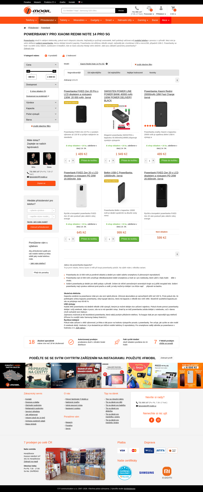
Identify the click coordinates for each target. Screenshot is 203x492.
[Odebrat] (94, 64)
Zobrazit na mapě (31, 461)
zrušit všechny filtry (41, 126)
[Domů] (24, 27)
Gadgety (95, 20)
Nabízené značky (72, 402)
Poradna (27, 2)
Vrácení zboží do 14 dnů (35, 418)
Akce (165, 20)
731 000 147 (40, 173)
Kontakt (72, 2)
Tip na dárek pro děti (114, 402)
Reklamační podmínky (34, 408)
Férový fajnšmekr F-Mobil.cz (77, 399)
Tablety (64, 20)
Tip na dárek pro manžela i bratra (112, 421)
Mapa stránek (30, 424)
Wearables (79, 20)
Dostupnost (31, 84)
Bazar (155, 20)
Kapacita (30, 108)
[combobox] (41, 210)
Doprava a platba (32, 402)
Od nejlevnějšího (94, 73)
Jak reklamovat (31, 415)
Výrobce (30, 102)
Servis (68, 429)
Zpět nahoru (80, 328)
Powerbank (45, 28)
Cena (28, 65)
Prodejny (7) (49, 2)
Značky (63, 2)
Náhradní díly (125, 20)
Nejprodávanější (74, 73)
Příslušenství (48, 20)
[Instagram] (158, 420)
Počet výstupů (32, 114)
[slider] (28, 71)
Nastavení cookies (73, 408)
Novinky (153, 73)
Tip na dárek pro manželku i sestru (113, 415)
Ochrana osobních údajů (35, 421)
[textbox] (41, 211)
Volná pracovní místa (74, 405)
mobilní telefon (141, 40)
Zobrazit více (29, 48)
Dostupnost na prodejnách (36, 96)
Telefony (30, 20)
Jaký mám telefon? (38, 263)
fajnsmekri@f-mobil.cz (37, 177)
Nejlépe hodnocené (135, 73)
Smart (109, 20)
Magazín (37, 2)
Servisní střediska (32, 411)
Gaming (142, 20)
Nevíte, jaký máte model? (37, 222)
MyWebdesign (129, 489)
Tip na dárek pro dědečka (112, 409)
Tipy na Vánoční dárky (115, 399)
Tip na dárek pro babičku (116, 405)
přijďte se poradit (166, 343)
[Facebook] (151, 420)
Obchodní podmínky (33, 405)
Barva (29, 120)
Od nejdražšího (114, 73)
